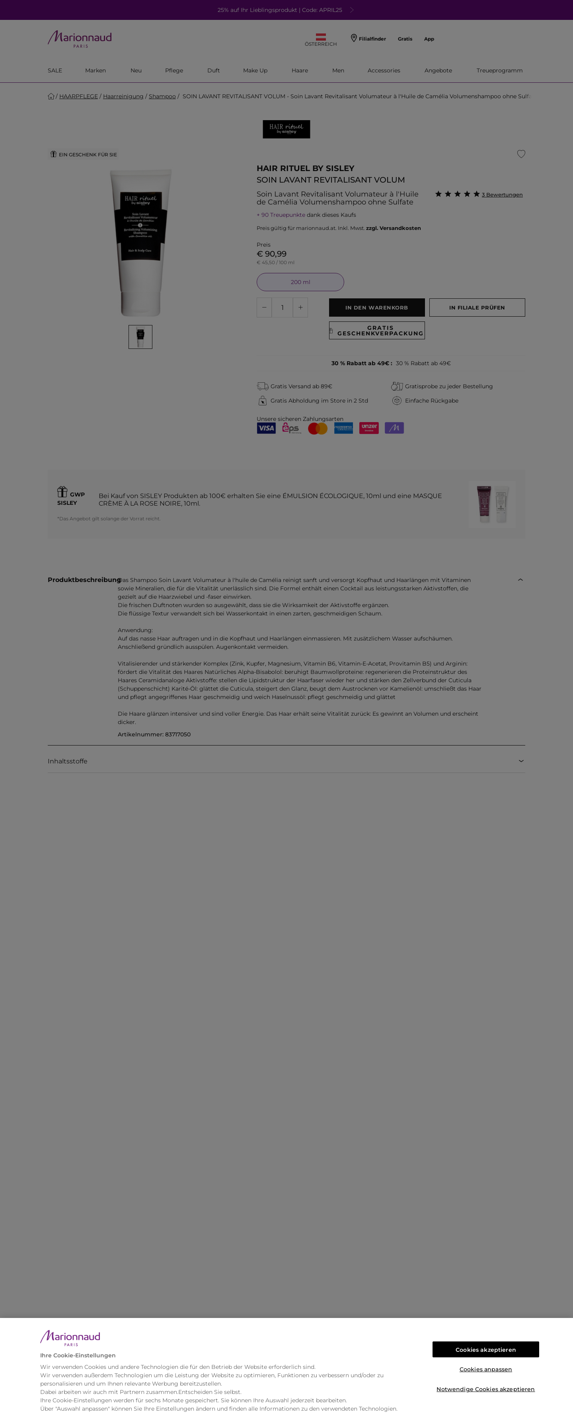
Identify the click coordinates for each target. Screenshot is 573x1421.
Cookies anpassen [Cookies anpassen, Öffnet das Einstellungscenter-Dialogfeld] (486, 1369)
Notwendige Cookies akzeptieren (486, 1389)
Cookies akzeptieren (486, 1349)
